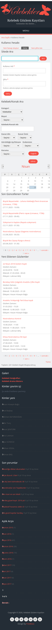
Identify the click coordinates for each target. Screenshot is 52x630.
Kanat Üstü (23, 134)
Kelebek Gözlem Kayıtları (26, 20)
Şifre (5, 79)
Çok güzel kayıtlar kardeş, (12, 513)
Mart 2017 (6, 571)
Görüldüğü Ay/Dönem (11, 142)
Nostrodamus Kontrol (12, 318)
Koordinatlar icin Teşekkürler (14, 488)
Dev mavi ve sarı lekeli (11, 494)
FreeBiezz (30, 624)
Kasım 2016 (7, 559)
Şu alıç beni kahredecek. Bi (13, 481)
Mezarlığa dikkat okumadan (13, 469)
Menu (26, 30)
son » (27, 253)
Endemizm (27, 142)
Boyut (4, 116)
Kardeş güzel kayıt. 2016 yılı (13, 500)
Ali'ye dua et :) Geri (10, 475)
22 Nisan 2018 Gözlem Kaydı (15, 264)
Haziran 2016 (7, 546)
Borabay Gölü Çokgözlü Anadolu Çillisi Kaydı (21, 282)
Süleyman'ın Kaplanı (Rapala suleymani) (19, 222)
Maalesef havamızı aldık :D (13, 506)
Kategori (5, 108)
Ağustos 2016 (7, 552)
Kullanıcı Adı (9, 66)
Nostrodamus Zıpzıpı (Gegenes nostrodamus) (22, 231)
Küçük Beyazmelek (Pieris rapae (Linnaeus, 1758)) (23, 213)
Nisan (26, 166)
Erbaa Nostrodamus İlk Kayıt (15, 337)
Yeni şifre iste (36, 48)
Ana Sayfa (5, 37)
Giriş (26, 48)
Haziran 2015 (7, 527)
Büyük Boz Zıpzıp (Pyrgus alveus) (16, 240)
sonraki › (45, 250)
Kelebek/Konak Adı (9, 124)
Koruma (5, 150)
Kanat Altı (5, 134)
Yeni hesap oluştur (11, 48)
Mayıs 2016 (6, 540)
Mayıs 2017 (6, 584)
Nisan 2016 (6, 534)
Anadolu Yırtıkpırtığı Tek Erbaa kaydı (18, 300)
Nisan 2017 (6, 577)
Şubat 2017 (6, 565)
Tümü (48, 362)
